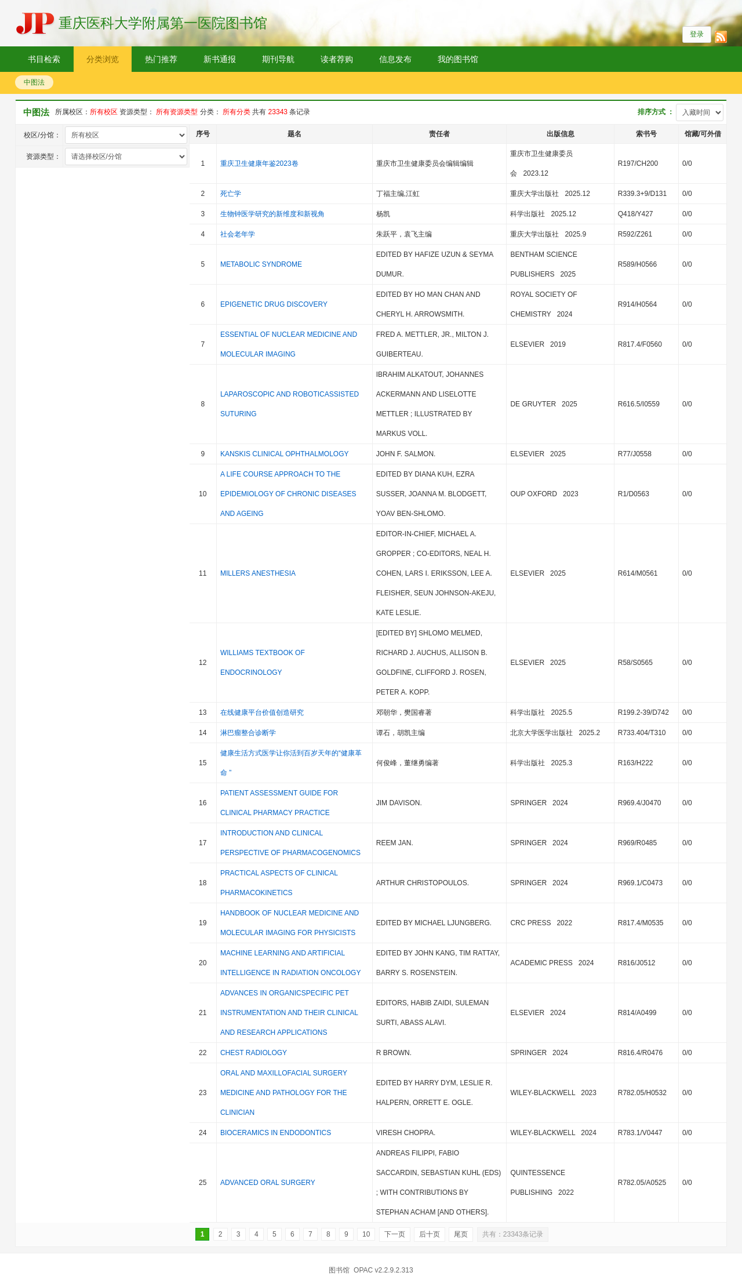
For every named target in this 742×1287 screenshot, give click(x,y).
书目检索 (44, 59)
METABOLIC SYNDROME (261, 264)
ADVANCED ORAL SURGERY (267, 1183)
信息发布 (395, 59)
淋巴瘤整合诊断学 (248, 733)
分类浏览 (102, 59)
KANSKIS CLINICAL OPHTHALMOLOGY (284, 454)
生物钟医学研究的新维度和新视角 (272, 214)
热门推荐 (161, 59)
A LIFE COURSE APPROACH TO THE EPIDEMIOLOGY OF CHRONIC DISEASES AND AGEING (288, 494)
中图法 (34, 82)
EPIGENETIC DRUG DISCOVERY (274, 304)
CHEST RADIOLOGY (253, 1053)
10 (366, 1234)
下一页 (394, 1234)
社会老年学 (237, 234)
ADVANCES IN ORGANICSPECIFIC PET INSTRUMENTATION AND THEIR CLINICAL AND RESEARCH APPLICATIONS (289, 1013)
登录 (697, 34)
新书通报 (219, 59)
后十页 (429, 1234)
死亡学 (230, 194)
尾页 (461, 1234)
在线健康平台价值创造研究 (262, 712)
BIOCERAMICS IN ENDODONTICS (275, 1133)
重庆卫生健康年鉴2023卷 (259, 163)
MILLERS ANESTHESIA (257, 573)
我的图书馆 (458, 59)
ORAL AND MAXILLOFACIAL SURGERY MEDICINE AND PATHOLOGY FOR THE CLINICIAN (283, 1093)
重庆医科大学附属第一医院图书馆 (163, 23)
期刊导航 (278, 59)
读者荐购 (337, 59)
